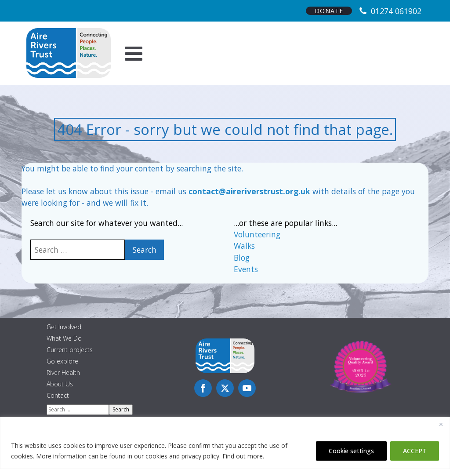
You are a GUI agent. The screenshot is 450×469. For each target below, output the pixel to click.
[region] (225, 443)
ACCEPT (414, 451)
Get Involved (64, 327)
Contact (58, 395)
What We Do (64, 338)
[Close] (440, 424)
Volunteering (257, 234)
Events (246, 269)
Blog (242, 257)
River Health (63, 372)
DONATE (329, 11)
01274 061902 (396, 11)
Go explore (62, 361)
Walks (244, 245)
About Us (60, 384)
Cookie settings (351, 451)
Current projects (70, 349)
